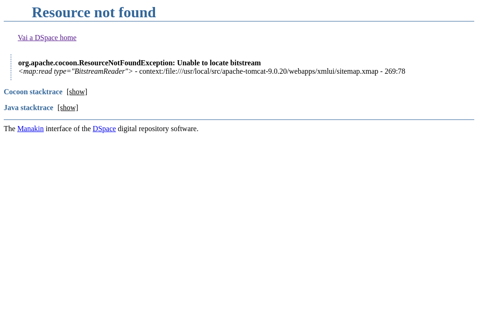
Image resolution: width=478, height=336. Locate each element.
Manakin (30, 129)
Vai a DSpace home (47, 38)
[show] (77, 92)
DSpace (104, 129)
